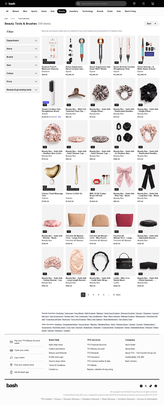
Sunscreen (69, 315)
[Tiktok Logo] (150, 388)
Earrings (79, 329)
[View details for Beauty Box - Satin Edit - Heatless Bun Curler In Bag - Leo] (53, 136)
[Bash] (6, 18)
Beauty (62, 11)
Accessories (47, 329)
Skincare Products (128, 315)
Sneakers (58, 326)
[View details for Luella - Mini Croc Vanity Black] (124, 262)
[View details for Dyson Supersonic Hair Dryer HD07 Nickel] (101, 51)
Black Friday (130, 11)
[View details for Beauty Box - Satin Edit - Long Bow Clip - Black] (148, 178)
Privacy (57, 400)
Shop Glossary (108, 400)
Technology (87, 11)
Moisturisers (141, 318)
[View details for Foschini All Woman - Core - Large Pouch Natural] (77, 220)
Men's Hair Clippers (94, 321)
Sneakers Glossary (90, 400)
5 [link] (99, 296)
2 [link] (84, 296)
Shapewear (88, 329)
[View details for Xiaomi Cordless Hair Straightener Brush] (53, 93)
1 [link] (78, 296)
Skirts (113, 326)
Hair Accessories (56, 318)
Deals (110, 11)
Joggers (67, 332)
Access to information (147, 400)
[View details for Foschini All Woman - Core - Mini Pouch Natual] (101, 220)
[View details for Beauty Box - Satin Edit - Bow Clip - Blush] (124, 178)
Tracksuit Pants (108, 329)
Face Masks (79, 315)
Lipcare (155, 315)
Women (15, 11)
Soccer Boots (84, 326)
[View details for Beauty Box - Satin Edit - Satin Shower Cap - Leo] (77, 136)
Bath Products (90, 315)
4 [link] (94, 296)
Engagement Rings (70, 326)
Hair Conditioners (95, 318)
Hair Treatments (81, 318)
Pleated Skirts (149, 326)
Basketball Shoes (137, 329)
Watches (93, 326)
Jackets (132, 326)
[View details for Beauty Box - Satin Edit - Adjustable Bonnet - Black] (148, 220)
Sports (34, 11)
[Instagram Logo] (141, 388)
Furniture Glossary (126, 400)
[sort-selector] (151, 24)
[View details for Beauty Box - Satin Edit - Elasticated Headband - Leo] (148, 136)
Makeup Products (128, 318)
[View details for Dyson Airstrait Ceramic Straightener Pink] (124, 51)
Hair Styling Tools (125, 321)
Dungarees (119, 329)
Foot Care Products (78, 321)
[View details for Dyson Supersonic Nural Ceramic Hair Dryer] (77, 51)
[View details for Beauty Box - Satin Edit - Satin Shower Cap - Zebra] (101, 136)
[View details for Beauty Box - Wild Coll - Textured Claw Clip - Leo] (77, 93)
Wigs (105, 318)
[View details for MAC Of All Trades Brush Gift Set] (101, 178)
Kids (53, 11)
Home (44, 11)
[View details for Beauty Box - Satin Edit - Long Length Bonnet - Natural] (77, 262)
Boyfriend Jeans (59, 329)
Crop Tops (71, 329)
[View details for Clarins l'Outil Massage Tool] (53, 178)
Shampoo (58, 332)
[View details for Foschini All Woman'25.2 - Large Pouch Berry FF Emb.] (124, 220)
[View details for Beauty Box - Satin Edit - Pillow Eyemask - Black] (148, 262)
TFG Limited (46, 400)
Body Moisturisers (111, 321)
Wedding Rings (104, 326)
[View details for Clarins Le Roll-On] (77, 178)
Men (25, 11)
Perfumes (60, 315)
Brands (100, 11)
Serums (139, 315)
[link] (118, 296)
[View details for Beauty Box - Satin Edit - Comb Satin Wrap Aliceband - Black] (101, 262)
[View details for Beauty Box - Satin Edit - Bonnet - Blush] (53, 220)
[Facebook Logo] (155, 388)
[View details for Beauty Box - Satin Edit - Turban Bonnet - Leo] (53, 262)
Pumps (127, 329)
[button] (134, 3)
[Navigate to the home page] (12, 3)
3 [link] (89, 296)
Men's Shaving (114, 318)
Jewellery (73, 11)
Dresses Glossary (72, 400)
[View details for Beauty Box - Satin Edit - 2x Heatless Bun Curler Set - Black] (124, 136)
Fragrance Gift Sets (54, 321)
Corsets (139, 326)
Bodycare (66, 321)
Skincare (149, 329)
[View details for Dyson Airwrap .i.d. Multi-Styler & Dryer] (148, 51)
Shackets (97, 329)
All (7, 11)
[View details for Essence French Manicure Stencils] (53, 51)
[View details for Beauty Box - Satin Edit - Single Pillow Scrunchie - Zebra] (101, 93)
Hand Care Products (112, 315)
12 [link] (110, 296)
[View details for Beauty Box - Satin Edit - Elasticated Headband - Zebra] (124, 93)
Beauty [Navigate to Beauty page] (13, 18)
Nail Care (45, 318)
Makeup (100, 315)
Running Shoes (122, 326)
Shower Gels (69, 318)
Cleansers (147, 315)
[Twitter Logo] (146, 388)
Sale (119, 11)
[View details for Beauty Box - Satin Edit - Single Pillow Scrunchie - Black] (148, 93)
